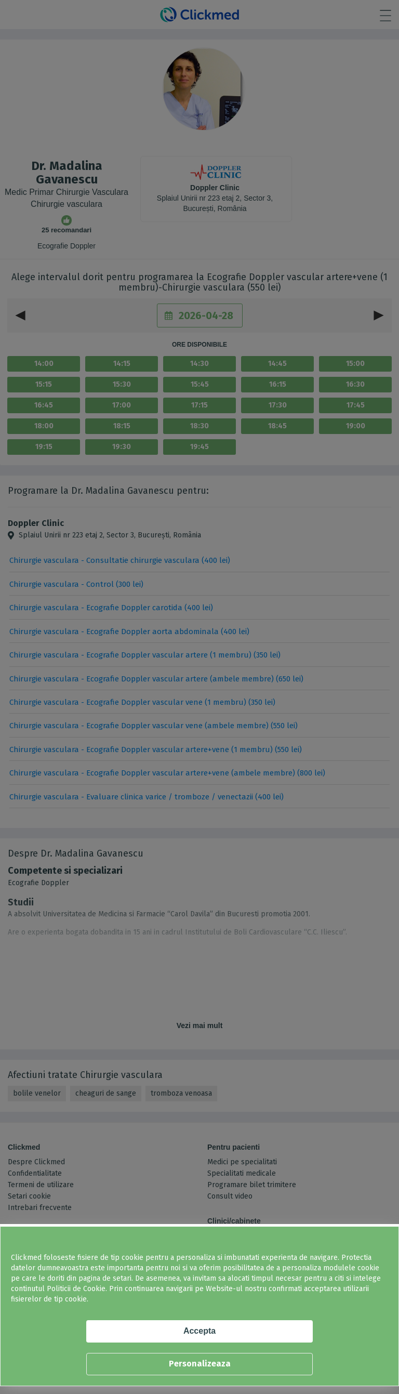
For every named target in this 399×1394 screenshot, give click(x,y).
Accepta (199, 1330)
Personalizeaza (200, 1364)
